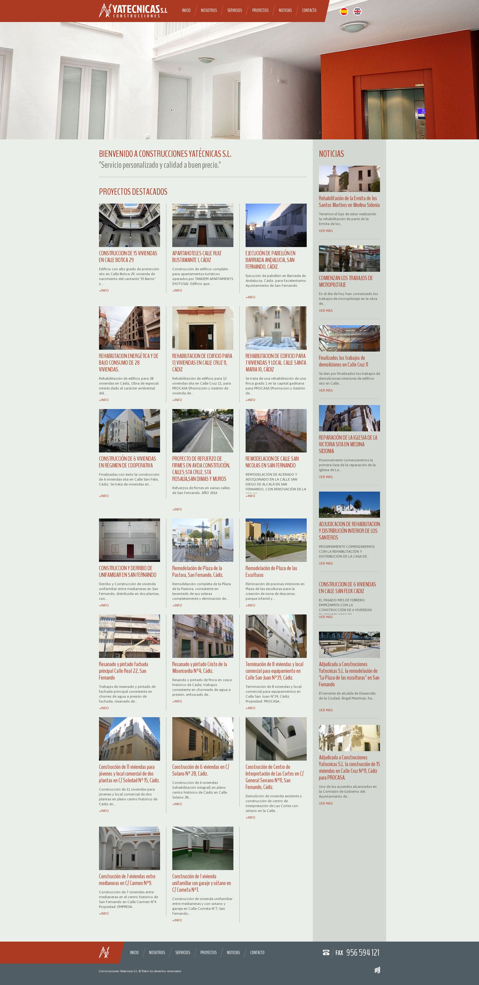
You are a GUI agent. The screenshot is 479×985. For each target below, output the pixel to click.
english (357, 11)
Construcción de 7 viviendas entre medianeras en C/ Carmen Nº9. (127, 879)
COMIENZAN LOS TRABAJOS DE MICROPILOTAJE (346, 281)
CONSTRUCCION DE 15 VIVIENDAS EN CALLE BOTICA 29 (128, 256)
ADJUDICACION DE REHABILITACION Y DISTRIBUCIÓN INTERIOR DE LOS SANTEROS (349, 531)
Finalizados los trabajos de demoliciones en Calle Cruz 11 (343, 361)
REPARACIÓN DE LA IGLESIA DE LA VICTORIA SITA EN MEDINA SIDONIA (348, 444)
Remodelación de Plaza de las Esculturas (271, 571)
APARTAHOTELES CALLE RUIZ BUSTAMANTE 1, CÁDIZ (196, 256)
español (344, 11)
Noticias (285, 10)
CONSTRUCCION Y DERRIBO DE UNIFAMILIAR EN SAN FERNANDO (127, 571)
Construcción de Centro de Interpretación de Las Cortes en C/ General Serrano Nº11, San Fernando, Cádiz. (275, 777)
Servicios (234, 10)
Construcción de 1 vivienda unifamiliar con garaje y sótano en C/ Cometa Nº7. (201, 883)
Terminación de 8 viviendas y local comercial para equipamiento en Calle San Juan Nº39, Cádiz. (274, 671)
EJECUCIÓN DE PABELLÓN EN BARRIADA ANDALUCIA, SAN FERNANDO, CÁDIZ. (270, 260)
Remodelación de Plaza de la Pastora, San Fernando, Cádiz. (197, 571)
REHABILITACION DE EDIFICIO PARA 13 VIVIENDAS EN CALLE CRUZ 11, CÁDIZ (202, 363)
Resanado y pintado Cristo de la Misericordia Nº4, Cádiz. (199, 667)
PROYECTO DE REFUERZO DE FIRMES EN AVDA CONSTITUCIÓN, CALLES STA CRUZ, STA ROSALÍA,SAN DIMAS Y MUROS (201, 469)
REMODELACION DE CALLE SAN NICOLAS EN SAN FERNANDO (272, 462)
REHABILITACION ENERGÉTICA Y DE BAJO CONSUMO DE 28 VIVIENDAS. (129, 363)
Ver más (326, 231)
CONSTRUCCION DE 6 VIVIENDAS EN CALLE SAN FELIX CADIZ (347, 587)
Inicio (186, 10)
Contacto (309, 10)
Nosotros (209, 10)
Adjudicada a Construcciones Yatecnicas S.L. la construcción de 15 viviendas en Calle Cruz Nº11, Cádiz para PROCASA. (349, 767)
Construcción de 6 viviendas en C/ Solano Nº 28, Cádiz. (200, 770)
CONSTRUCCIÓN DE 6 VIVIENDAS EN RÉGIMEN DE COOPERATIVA (127, 462)
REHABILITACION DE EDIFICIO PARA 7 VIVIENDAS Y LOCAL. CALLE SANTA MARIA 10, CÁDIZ (276, 363)
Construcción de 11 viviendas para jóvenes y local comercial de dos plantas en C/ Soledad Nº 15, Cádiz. (129, 773)
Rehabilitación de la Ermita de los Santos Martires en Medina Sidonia (349, 201)
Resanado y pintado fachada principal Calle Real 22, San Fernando (123, 671)
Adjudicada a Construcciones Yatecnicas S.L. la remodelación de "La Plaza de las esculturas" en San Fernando (349, 674)
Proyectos (260, 10)
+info (104, 290)
